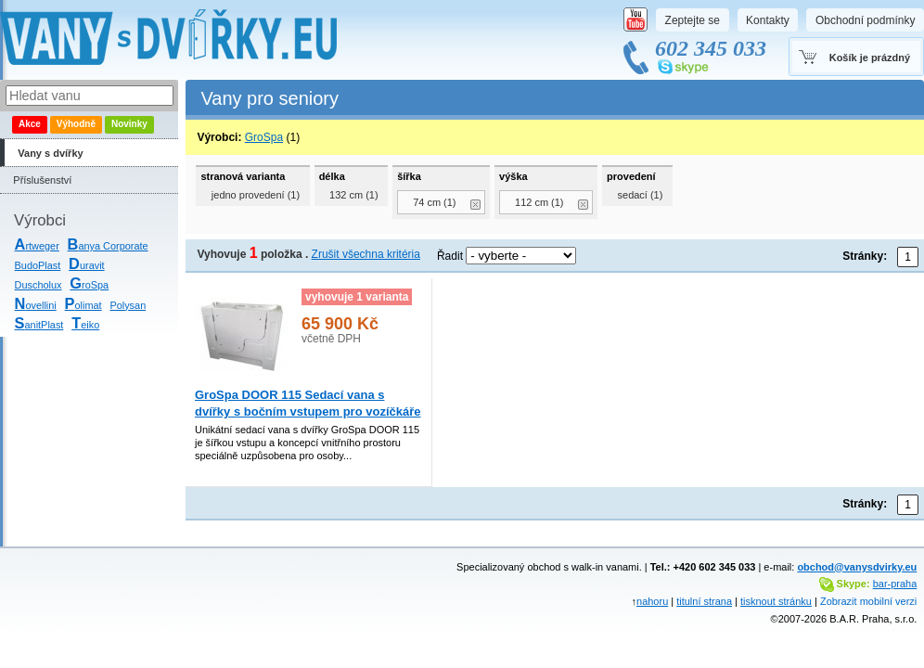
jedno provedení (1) (256, 194)
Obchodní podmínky (865, 20)
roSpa (89, 284)
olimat (83, 305)
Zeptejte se (692, 20)
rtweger (37, 245)
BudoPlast (38, 265)
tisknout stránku (776, 601)
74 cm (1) (434, 202)
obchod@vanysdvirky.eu (857, 566)
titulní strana (704, 601)
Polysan (127, 305)
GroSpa (264, 137)
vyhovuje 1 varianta (356, 296)
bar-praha (895, 583)
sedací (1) (640, 194)
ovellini (36, 305)
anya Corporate (108, 245)
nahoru (652, 601)
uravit (87, 265)
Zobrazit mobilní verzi (868, 601)
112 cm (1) (539, 202)
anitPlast (39, 324)
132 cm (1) (354, 194)
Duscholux (38, 284)
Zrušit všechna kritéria (366, 254)
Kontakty (767, 20)
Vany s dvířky (50, 153)
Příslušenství (42, 180)
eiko (85, 324)
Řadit (450, 256)
